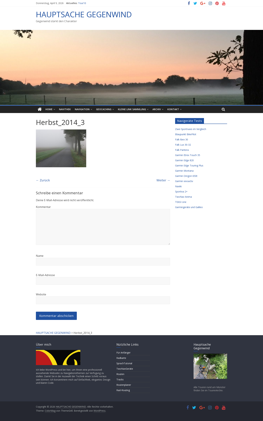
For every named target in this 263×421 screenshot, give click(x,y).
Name (39, 256)
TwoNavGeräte (124, 368)
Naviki (178, 186)
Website (41, 294)
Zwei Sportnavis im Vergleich (190, 129)
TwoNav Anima (183, 196)
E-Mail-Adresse (45, 275)
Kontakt (173, 109)
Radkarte (121, 358)
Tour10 (82, 3)
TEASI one (180, 202)
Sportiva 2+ (181, 191)
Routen (120, 374)
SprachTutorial (124, 363)
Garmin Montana (184, 170)
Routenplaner (123, 384)
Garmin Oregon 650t (186, 176)
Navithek (65, 109)
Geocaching (103, 109)
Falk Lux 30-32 (183, 144)
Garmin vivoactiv (184, 181)
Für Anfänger (123, 352)
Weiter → (163, 180)
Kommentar (43, 207)
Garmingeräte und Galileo (189, 207)
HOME (48, 109)
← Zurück (43, 180)
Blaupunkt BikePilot (185, 134)
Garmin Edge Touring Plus (189, 165)
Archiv (156, 109)
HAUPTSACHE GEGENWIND (84, 14)
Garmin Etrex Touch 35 (187, 155)
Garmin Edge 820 (184, 160)
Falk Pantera (182, 149)
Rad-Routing (123, 390)
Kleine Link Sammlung (132, 109)
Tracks (120, 379)
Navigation (82, 109)
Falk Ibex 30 (181, 139)
